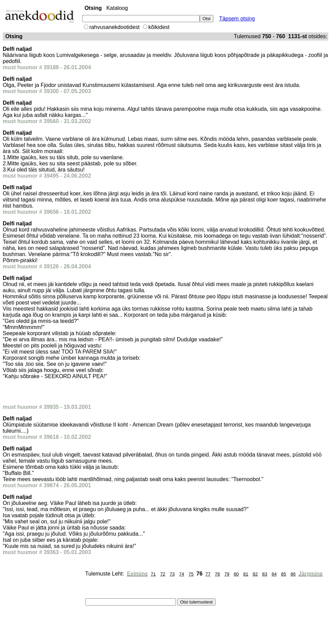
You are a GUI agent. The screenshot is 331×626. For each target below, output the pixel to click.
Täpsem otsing (237, 18)
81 (246, 574)
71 (153, 574)
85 (283, 574)
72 (162, 574)
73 (172, 574)
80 (236, 574)
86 (293, 574)
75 (191, 574)
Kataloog (117, 8)
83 (264, 574)
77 (208, 574)
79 (226, 574)
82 (255, 574)
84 (274, 574)
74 (181, 574)
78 (217, 574)
